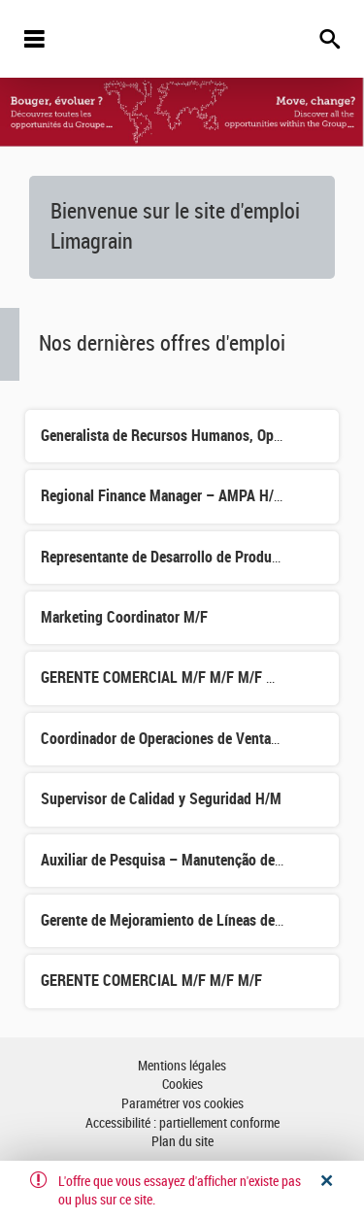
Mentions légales (182, 1066)
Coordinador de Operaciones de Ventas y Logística (194, 738)
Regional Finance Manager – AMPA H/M (163, 496)
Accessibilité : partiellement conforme (182, 1123)
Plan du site (182, 1142)
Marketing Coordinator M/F (124, 617)
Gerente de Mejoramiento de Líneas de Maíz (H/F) (192, 920)
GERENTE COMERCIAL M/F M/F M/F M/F (165, 677)
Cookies (182, 1084)
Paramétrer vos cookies (182, 1104)
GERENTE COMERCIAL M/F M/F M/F (151, 980)
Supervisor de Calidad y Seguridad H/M (161, 799)
